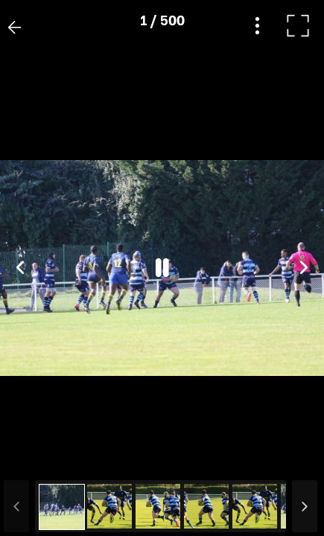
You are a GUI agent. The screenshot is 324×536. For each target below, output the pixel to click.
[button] (39, 459)
